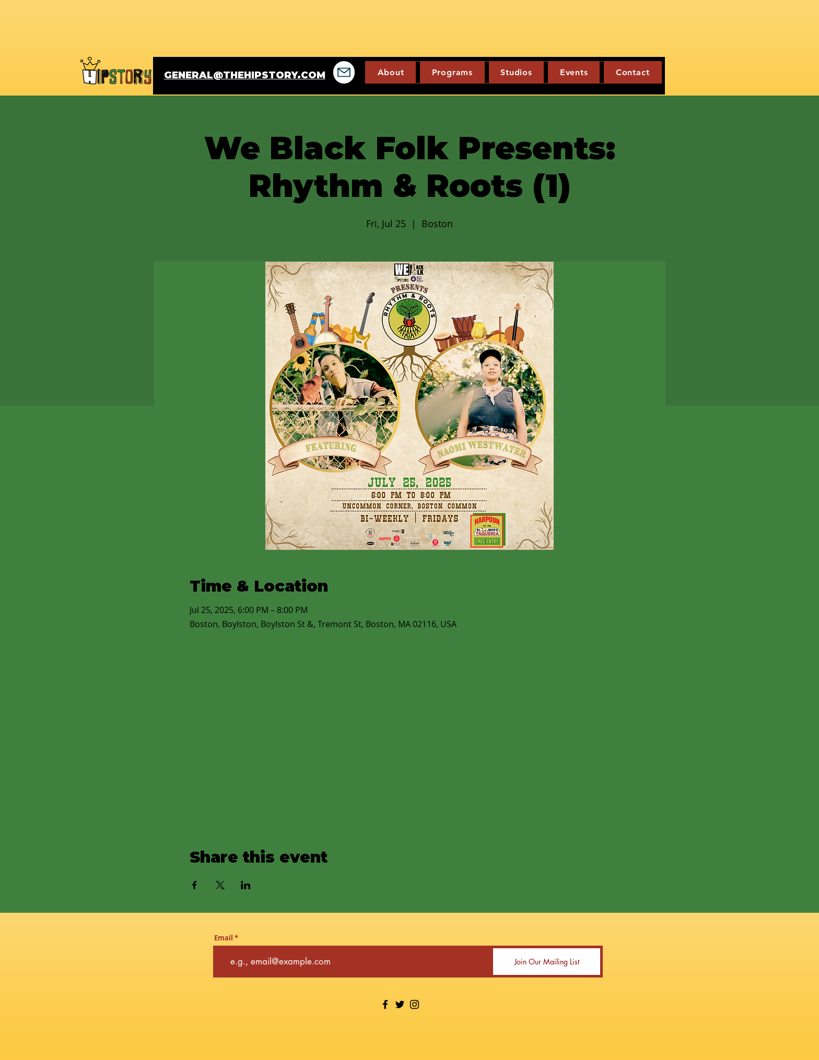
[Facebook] (385, 1004)
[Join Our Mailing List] (546, 961)
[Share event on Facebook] (195, 885)
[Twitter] (400, 1004)
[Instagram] (414, 1004)
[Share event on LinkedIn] (246, 885)
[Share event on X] (220, 885)
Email (223, 938)
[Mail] (344, 72)
